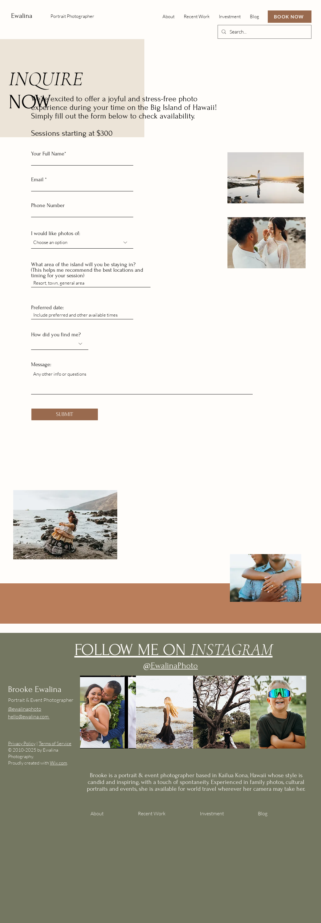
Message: (41, 364)
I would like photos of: (55, 233)
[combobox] (82, 242)
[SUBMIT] (64, 414)
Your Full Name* (48, 154)
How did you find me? (56, 335)
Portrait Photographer (72, 16)
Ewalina (21, 15)
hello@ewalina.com (29, 716)
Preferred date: (47, 307)
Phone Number (48, 205)
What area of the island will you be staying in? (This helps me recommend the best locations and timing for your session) (87, 270)
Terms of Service (55, 743)
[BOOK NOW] (289, 16)
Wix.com (58, 763)
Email (37, 179)
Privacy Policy (21, 743)
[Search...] (264, 31)
